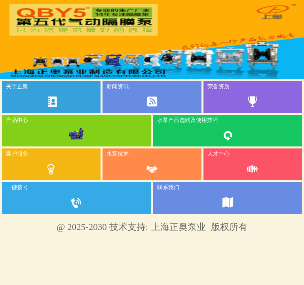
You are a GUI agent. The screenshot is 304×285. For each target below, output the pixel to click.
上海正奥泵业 (178, 227)
